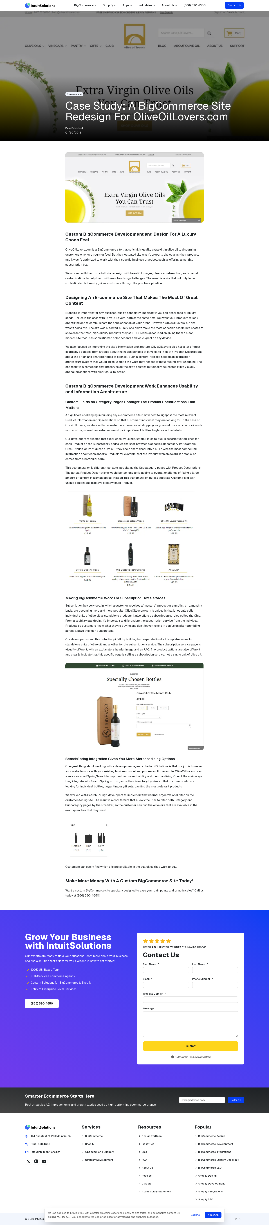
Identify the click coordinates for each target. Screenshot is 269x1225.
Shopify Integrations (210, 1191)
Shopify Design (207, 1175)
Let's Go (236, 1100)
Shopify (109, 5)
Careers (146, 1183)
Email (153, 979)
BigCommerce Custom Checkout (218, 1159)
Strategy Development (99, 1159)
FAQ (144, 1159)
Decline (195, 1215)
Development (74, 94)
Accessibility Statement (156, 1191)
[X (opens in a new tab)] (28, 1161)
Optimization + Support (99, 1152)
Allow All (213, 1215)
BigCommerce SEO (209, 1167)
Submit (191, 1046)
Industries (147, 5)
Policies (147, 1175)
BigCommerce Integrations (214, 1152)
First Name (157, 964)
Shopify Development (211, 1183)
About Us (169, 5)
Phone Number (208, 979)
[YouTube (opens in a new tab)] (44, 1161)
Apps (127, 5)
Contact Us (234, 5)
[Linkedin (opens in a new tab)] (36, 1161)
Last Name (206, 964)
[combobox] (238, 1219)
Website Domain (160, 993)
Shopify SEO (205, 1199)
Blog (144, 1152)
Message (148, 1008)
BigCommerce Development (215, 1144)
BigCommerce (85, 5)
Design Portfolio (152, 1136)
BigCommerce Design (211, 1136)
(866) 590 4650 (195, 5)
